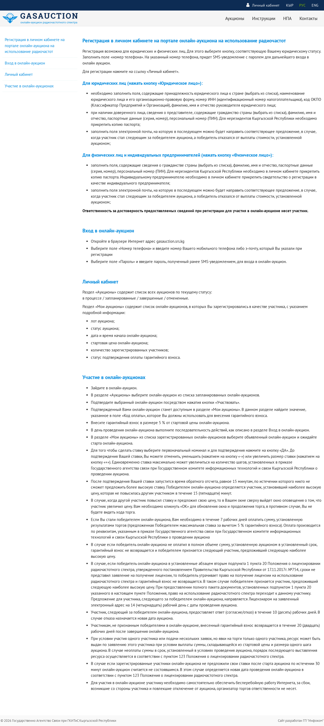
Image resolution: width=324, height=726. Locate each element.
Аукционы (234, 18)
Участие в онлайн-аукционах (29, 85)
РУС (302, 5)
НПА (287, 18)
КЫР (289, 5)
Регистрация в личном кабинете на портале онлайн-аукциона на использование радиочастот (35, 45)
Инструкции (263, 18)
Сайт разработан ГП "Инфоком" (300, 720)
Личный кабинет (262, 5)
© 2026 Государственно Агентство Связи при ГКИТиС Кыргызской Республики (58, 720)
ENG (315, 5)
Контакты (308, 18)
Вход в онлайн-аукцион (25, 63)
